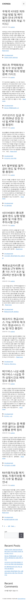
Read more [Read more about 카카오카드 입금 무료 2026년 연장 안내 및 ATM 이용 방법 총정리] (13, 151)
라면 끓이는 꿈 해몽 (9, 465)
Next (13, 526)
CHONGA (6, 3)
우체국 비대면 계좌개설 (11, 57)
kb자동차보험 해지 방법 (11, 519)
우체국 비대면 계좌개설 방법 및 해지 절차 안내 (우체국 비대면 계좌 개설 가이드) (13, 17)
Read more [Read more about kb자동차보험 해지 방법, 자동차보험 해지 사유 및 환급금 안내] (5, 512)
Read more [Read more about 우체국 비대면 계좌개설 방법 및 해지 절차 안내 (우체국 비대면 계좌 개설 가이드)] (5, 51)
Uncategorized (8, 55)
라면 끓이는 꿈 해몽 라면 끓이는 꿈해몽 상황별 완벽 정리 (13, 426)
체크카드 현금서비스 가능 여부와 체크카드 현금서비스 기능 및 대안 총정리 (13, 323)
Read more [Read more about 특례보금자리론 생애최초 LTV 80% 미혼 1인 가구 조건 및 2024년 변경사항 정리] (8, 305)
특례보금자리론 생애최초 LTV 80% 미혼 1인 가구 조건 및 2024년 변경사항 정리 (13, 272)
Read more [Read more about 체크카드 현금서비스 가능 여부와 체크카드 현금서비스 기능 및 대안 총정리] (19, 357)
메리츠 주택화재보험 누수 (11, 108)
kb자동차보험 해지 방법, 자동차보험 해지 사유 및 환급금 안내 (13, 477)
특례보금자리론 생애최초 (11, 312)
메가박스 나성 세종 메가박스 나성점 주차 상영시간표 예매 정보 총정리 (13, 375)
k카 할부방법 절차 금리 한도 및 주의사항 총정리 (13, 168)
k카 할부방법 (8, 205)
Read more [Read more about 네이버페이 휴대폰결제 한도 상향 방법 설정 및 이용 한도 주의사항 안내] (19, 249)
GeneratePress (21, 598)
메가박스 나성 (8, 416)
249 (9, 526)
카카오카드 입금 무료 (10, 158)
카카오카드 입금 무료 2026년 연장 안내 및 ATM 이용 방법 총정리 (13, 119)
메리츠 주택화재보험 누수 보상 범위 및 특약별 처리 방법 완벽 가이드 (13, 69)
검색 (5, 532)
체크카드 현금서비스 (10, 364)
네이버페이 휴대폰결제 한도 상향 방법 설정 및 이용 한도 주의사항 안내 (13, 217)
